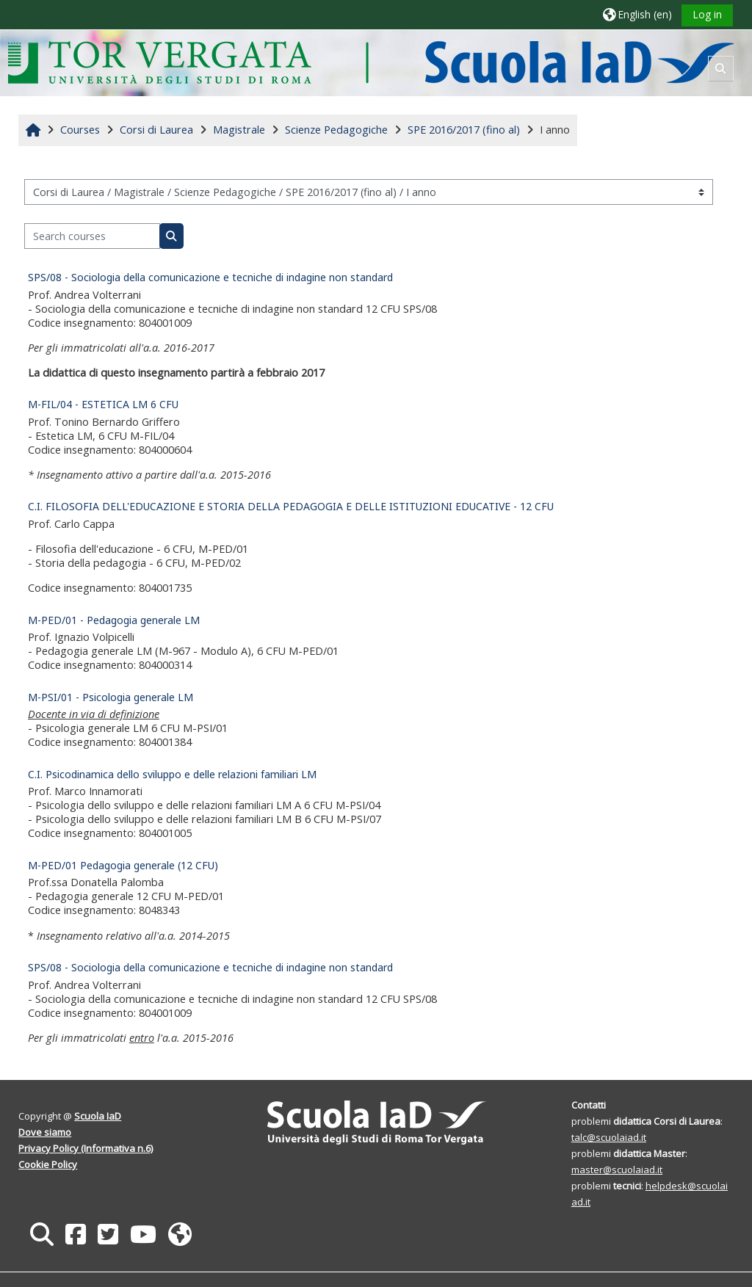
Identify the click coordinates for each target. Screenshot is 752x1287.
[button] (637, 14)
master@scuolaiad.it (616, 1169)
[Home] (370, 62)
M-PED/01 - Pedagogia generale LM (114, 620)
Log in (707, 14)
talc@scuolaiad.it (608, 1137)
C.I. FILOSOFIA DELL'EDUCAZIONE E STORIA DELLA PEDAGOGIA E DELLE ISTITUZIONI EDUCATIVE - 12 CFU (291, 506)
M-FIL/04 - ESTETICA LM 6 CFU (103, 404)
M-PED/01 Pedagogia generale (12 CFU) (123, 865)
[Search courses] (92, 236)
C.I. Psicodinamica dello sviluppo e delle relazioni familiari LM (172, 774)
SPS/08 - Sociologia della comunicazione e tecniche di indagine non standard (210, 277)
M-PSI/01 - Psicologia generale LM (110, 697)
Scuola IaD (97, 1116)
